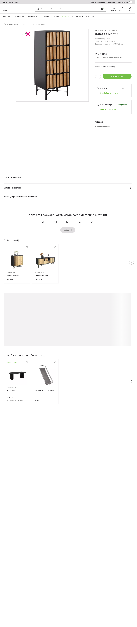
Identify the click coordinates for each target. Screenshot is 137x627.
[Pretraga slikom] (102, 9)
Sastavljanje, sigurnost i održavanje (20, 196)
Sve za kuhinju (32, 16)
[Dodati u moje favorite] (98, 76)
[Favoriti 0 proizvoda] (121, 8)
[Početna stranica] (5, 24)
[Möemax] (21, 8)
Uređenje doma (18, 16)
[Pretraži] (38, 9)
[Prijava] (113, 8)
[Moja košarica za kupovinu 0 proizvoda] (129, 8)
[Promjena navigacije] (5, 8)
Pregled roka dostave (109, 93)
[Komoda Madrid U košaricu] (117, 76)
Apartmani (90, 16)
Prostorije (55, 16)
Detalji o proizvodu (12, 188)
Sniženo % (65, 16)
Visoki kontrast (124, 2)
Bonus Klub (44, 16)
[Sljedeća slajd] (131, 262)
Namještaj (6, 16)
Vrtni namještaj (77, 16)
